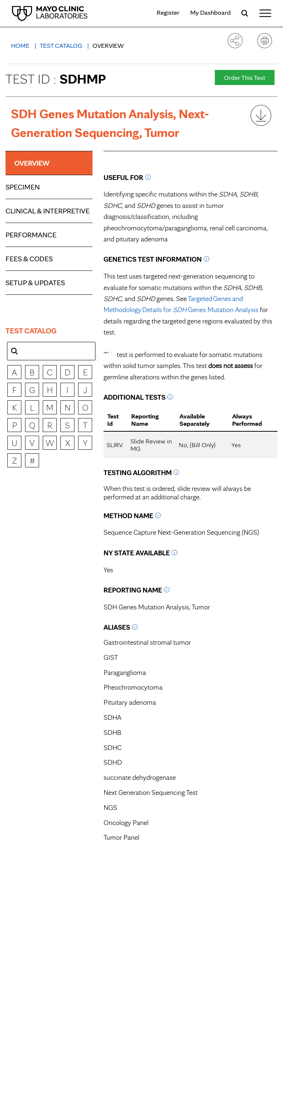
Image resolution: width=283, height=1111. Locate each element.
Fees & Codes (29, 258)
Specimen (23, 187)
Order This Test (244, 77)
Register (168, 12)
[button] (14, 351)
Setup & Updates (35, 282)
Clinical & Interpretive (48, 210)
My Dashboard (210, 12)
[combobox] (51, 351)
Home (21, 45)
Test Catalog (62, 45)
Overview (108, 45)
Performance (31, 234)
